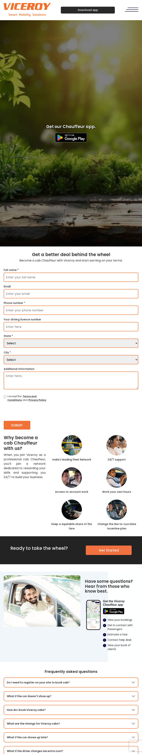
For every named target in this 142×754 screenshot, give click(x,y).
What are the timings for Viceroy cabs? (33, 723)
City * (7, 352)
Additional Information (19, 369)
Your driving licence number (22, 319)
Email (7, 286)
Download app (88, 10)
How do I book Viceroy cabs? (26, 710)
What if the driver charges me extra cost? (35, 751)
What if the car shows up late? (27, 737)
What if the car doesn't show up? (29, 696)
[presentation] (32, 411)
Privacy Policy (37, 400)
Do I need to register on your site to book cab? (38, 682)
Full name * (11, 270)
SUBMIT (17, 425)
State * (8, 336)
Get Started (109, 550)
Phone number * (14, 303)
